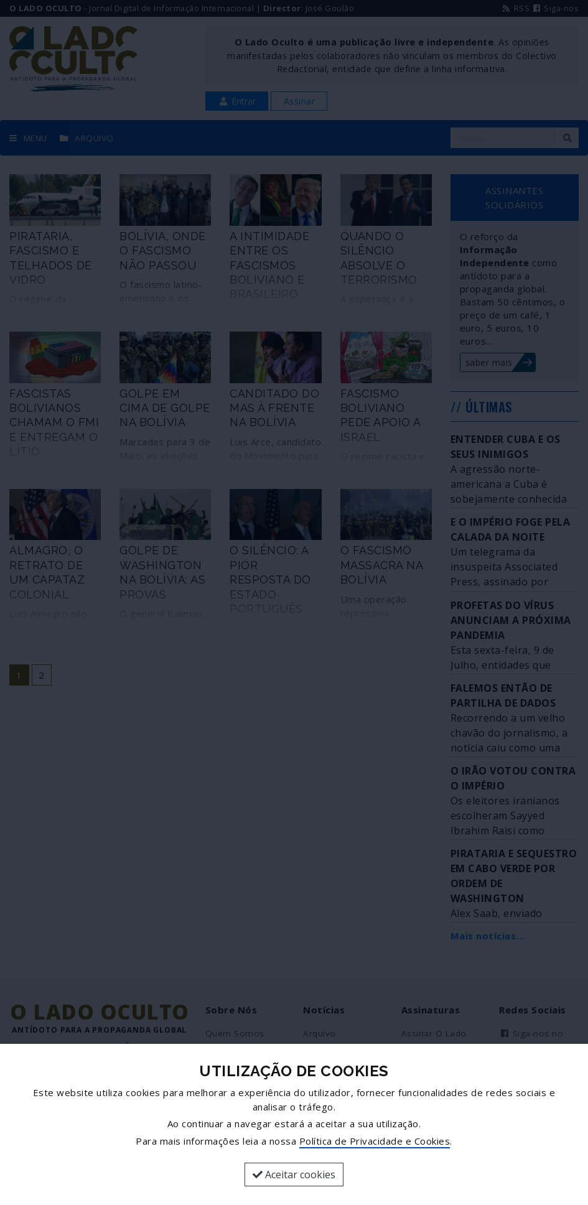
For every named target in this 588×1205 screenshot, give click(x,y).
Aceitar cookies (294, 1174)
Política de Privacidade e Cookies (374, 1141)
